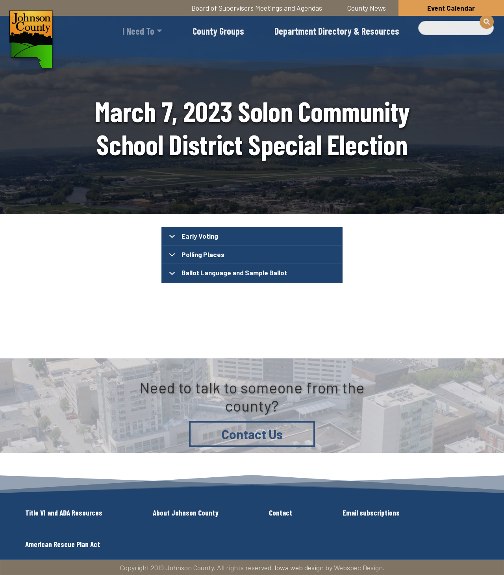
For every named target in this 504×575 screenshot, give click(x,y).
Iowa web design (299, 567)
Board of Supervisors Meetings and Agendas (256, 8)
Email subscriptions (371, 512)
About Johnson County (186, 512)
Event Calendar (451, 8)
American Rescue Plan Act (62, 544)
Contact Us (252, 434)
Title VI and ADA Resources (63, 512)
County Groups (218, 31)
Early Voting (192, 239)
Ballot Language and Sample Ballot (226, 275)
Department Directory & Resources (336, 31)
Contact (280, 512)
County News (366, 8)
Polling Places (195, 257)
